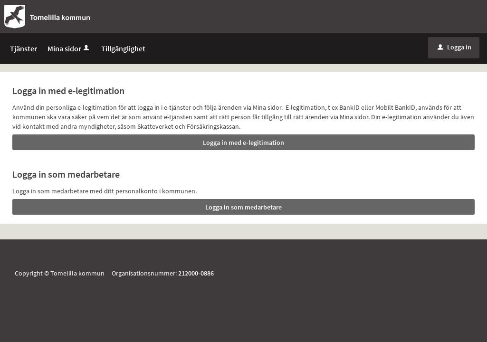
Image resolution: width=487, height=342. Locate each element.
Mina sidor (69, 53)
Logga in (454, 52)
